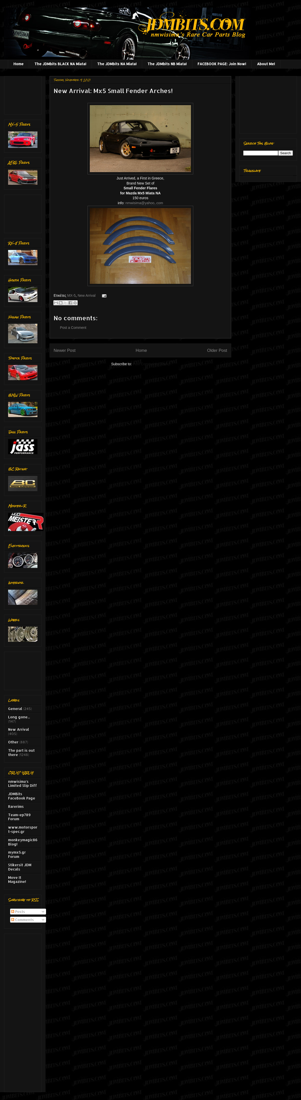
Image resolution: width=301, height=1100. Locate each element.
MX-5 (71, 295)
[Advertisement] (24, 94)
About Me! (266, 64)
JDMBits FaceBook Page (21, 796)
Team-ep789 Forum (19, 817)
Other (13, 742)
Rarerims (16, 806)
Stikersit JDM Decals (19, 867)
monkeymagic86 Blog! (22, 842)
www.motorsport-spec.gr (22, 829)
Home (18, 64)
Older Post (217, 350)
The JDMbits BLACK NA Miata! (60, 64)
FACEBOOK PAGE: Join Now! (222, 64)
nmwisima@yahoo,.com (144, 203)
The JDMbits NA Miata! (117, 64)
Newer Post (65, 350)
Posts (18, 911)
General (15, 708)
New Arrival (87, 295)
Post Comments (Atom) (151, 364)
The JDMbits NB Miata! (167, 64)
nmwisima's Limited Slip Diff (22, 783)
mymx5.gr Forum (17, 854)
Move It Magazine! (17, 879)
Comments (22, 920)
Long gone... (19, 717)
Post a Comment (73, 328)
